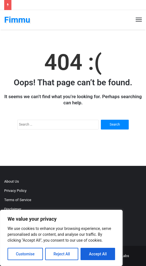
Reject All (61, 254)
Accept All (98, 254)
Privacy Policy (15, 191)
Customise (25, 254)
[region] (61, 238)
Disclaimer (12, 209)
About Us (11, 181)
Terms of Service (17, 200)
